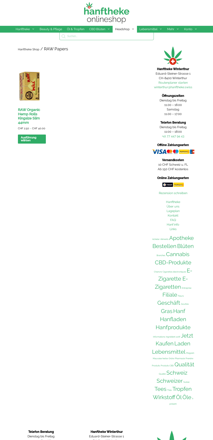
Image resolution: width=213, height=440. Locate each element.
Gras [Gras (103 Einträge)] (166, 311)
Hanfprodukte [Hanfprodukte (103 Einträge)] (173, 327)
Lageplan (173, 211)
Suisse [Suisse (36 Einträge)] (186, 382)
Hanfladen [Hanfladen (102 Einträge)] (173, 319)
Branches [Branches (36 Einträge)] (161, 255)
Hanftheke (26, 29)
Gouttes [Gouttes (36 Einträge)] (185, 304)
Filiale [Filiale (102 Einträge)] (169, 295)
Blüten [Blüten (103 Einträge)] (185, 246)
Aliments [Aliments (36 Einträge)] (164, 239)
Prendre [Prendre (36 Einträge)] (189, 358)
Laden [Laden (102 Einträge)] (182, 343)
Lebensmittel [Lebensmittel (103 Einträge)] (168, 352)
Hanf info (173, 224)
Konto (192, 29)
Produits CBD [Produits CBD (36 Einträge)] (167, 365)
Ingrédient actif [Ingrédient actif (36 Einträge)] (173, 337)
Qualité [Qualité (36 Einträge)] (162, 374)
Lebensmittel (152, 29)
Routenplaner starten (173, 82)
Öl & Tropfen (75, 29)
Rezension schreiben (173, 193)
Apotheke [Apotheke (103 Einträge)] (181, 238)
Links (173, 229)
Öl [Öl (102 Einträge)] (179, 397)
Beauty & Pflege (51, 29)
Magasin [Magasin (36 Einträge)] (190, 353)
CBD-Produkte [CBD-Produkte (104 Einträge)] (173, 262)
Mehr (174, 29)
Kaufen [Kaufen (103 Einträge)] (165, 343)
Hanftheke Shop (28, 49)
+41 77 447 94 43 (173, 136)
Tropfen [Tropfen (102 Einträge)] (182, 389)
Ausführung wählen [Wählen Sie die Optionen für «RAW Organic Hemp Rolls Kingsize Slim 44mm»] (28, 139)
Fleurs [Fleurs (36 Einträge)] (181, 296)
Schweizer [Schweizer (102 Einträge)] (170, 381)
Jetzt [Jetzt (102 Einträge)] (187, 335)
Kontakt (173, 215)
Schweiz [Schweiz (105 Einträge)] (176, 372)
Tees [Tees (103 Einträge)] (160, 389)
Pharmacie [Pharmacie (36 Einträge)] (180, 358)
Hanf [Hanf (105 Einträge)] (179, 311)
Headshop (126, 29)
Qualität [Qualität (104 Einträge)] (184, 364)
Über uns (173, 206)
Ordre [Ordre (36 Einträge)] (171, 358)
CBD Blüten (101, 29)
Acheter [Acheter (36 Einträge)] (156, 239)
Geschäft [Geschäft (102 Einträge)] (168, 303)
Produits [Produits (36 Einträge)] (156, 365)
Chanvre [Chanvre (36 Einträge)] (158, 272)
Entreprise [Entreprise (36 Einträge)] (186, 288)
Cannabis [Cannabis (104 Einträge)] (177, 254)
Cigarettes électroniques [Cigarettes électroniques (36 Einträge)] (174, 272)
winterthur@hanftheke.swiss (173, 87)
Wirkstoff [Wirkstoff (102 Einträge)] (164, 397)
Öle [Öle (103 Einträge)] (186, 397)
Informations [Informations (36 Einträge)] (159, 337)
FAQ (173, 220)
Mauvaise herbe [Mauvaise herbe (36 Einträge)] (160, 358)
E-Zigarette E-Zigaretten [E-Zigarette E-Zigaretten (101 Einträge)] (173, 278)
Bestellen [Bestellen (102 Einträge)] (164, 246)
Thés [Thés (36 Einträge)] (169, 390)
